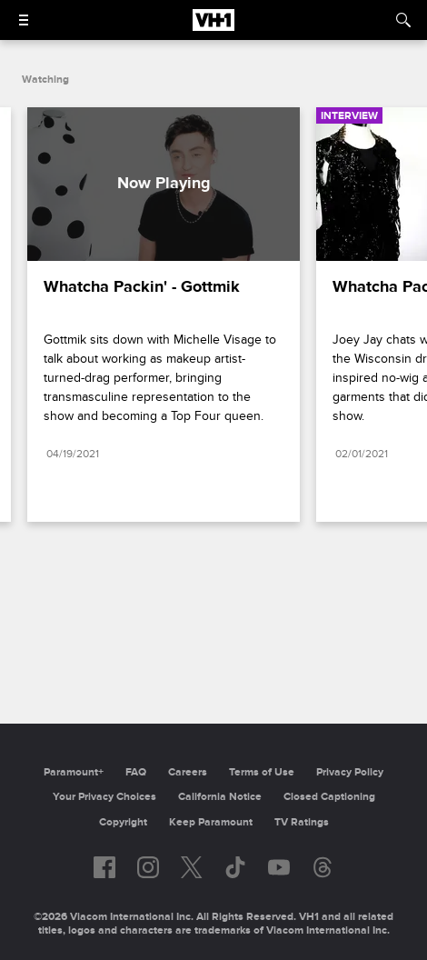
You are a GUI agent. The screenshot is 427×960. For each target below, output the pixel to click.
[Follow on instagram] (148, 867)
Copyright (123, 822)
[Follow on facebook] (104, 867)
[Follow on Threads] (322, 867)
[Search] (403, 20)
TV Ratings (301, 822)
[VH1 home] (213, 26)
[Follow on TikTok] (235, 867)
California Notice (220, 797)
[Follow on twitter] (191, 867)
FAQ (135, 772)
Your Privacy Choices (104, 797)
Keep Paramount (211, 822)
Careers (187, 772)
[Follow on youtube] (279, 867)
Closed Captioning (329, 797)
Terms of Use (261, 772)
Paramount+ (74, 772)
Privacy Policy (349, 772)
